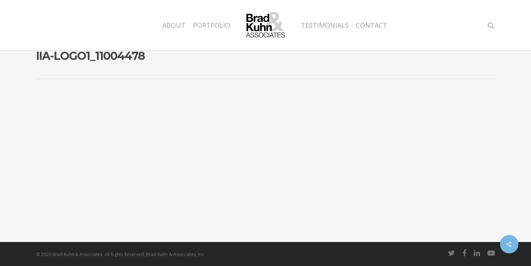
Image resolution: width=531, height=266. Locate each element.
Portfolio (211, 25)
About (173, 25)
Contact (371, 25)
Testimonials (324, 25)
